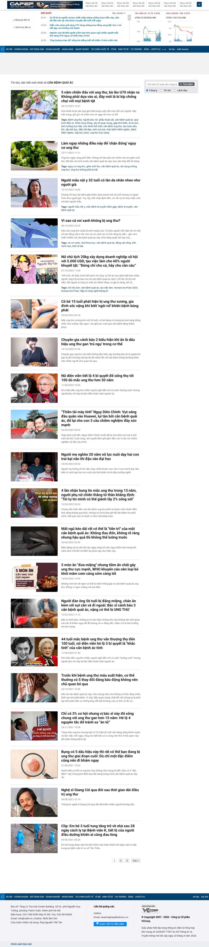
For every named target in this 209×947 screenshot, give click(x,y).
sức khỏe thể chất (92, 126)
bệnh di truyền (125, 206)
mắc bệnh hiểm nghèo (118, 129)
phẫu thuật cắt (106, 119)
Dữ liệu (172, 49)
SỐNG (146, 49)
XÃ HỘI (9, 49)
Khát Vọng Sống (83, 123)
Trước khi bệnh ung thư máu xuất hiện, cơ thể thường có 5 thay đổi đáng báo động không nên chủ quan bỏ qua (99, 679)
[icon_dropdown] (199, 4)
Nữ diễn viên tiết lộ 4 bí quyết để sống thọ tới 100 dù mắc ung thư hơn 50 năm (97, 378)
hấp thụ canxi (82, 132)
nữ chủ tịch (74, 287)
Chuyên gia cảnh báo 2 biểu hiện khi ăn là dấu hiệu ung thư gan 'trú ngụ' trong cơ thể (98, 341)
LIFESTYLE (156, 49)
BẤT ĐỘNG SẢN (37, 49)
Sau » (136, 860)
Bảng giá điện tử (21, 20)
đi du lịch (133, 123)
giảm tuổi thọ (93, 166)
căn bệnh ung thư (112, 126)
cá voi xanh (74, 242)
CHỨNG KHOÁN (21, 49)
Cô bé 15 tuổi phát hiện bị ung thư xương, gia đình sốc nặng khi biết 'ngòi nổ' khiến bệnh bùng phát (100, 305)
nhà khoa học (88, 242)
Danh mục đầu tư (21, 27)
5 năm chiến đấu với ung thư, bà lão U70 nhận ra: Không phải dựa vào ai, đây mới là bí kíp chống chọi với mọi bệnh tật (100, 96)
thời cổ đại (77, 246)
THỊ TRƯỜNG (136, 49)
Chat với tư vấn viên (110, 924)
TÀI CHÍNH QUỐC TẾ (100, 49)
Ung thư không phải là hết (84, 169)
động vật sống (123, 242)
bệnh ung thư (75, 119)
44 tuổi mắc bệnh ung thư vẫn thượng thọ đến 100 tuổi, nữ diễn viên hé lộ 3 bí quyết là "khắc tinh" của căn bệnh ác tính (98, 643)
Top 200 (204, 897)
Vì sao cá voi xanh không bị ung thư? (90, 220)
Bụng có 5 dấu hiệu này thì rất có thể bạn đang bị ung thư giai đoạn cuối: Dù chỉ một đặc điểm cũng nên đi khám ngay (100, 756)
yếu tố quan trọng (103, 123)
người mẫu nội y (76, 206)
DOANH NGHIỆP (53, 49)
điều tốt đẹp (85, 129)
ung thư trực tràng (99, 132)
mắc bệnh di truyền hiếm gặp (101, 206)
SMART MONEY (82, 49)
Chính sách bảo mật (21, 944)
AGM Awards (182, 49)
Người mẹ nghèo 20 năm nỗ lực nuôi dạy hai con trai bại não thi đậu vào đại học (100, 456)
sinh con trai (99, 129)
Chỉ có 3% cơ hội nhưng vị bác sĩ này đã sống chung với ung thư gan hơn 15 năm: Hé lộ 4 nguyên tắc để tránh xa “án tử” (97, 717)
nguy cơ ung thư (76, 166)
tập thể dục (71, 129)
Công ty (153, 90)
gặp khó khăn (120, 123)
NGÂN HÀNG (68, 49)
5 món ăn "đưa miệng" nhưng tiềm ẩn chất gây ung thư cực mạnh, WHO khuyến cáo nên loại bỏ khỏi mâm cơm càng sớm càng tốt (99, 569)
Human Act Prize (70, 291)
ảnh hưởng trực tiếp (71, 126)
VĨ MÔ (113, 49)
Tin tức (167, 90)
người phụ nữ (90, 119)
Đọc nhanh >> (119, 13)
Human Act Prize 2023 (125, 287)
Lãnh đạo (182, 90)
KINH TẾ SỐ (123, 49)
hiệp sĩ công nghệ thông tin (94, 291)
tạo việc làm (106, 287)
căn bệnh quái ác (124, 119)
